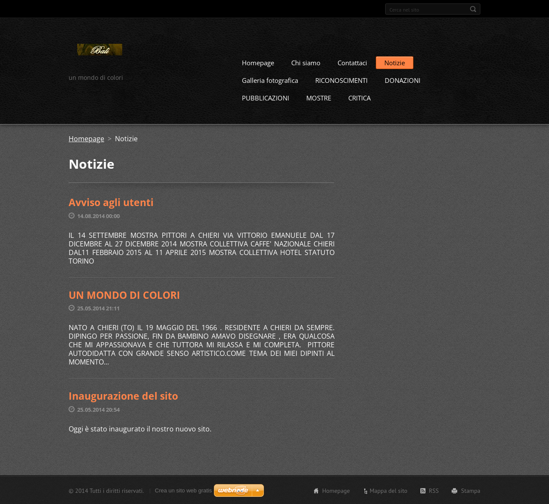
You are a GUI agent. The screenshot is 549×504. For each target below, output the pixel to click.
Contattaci (352, 62)
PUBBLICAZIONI (265, 97)
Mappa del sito (388, 490)
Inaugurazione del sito (123, 395)
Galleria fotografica (270, 80)
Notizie (394, 62)
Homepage (258, 62)
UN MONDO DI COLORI (124, 294)
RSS (434, 490)
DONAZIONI (402, 80)
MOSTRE (318, 97)
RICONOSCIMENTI (341, 80)
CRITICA (359, 97)
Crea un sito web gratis (183, 490)
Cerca (473, 9)
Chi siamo (305, 62)
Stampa (470, 490)
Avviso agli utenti (111, 202)
